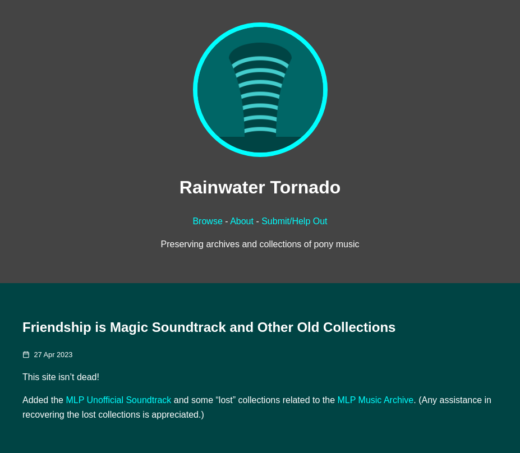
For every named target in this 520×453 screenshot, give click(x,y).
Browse (207, 221)
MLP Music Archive (376, 400)
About (242, 221)
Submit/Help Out (294, 221)
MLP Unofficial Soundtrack (118, 400)
